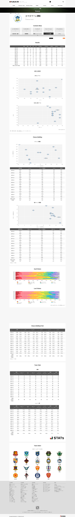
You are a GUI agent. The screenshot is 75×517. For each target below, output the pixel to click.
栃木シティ (22, 489)
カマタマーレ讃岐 (34, 496)
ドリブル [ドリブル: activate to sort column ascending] (32, 330)
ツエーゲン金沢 (34, 489)
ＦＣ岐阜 (33, 490)
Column (44, 5)
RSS (64, 38)
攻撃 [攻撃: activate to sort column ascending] (17, 330)
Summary (44, 482)
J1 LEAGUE (11, 482)
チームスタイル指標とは (57, 489)
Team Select (60, 5)
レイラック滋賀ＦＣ (35, 491)
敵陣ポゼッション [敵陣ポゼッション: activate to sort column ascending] (50, 373)
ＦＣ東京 (10, 488)
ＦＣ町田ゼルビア (11, 490)
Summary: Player (29, 5)
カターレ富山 (22, 495)
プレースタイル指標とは (57, 488)
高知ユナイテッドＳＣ (35, 498)
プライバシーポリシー (37, 510)
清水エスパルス (11, 493)
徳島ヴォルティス (23, 498)
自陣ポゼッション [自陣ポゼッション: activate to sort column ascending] (56, 373)
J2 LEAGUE (22, 482)
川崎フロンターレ (11, 491)
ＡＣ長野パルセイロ (35, 488)
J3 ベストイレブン (45, 491)
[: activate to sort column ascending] (20, 330)
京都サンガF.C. (11, 495)
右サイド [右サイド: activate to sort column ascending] (33, 373)
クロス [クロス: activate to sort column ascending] (41, 330)
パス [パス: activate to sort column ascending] (25, 330)
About (52, 5)
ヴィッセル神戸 (11, 498)
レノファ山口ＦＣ (34, 495)
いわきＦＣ (22, 488)
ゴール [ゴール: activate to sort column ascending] (58, 330)
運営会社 (41, 510)
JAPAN (37, 5)
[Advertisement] (37, 314)
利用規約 (29, 510)
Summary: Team (21, 5)
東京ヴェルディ (11, 489)
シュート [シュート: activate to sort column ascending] (49, 330)
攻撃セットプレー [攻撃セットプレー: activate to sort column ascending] (16, 373)
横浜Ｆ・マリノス (11, 492)
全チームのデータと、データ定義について (57, 305)
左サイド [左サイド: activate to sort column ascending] (22, 373)
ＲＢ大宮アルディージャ (24, 490)
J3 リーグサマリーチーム (46, 489)
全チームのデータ (61, 129)
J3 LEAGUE (33, 482)
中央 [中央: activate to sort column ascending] (28, 373)
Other (55, 482)
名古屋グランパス (11, 494)
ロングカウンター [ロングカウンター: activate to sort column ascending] (45, 373)
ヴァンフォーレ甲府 (23, 493)
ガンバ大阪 (10, 496)
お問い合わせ (45, 510)
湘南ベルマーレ (23, 492)
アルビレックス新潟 (23, 494)
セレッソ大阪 (11, 497)
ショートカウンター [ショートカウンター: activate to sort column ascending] (39, 373)
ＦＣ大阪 (33, 492)
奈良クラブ (33, 493)
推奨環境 (32, 510)
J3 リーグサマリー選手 (46, 490)
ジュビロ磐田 (22, 496)
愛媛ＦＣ (33, 497)
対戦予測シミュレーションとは (58, 490)
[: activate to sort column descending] (12, 330)
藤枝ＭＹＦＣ (22, 497)
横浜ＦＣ (22, 491)
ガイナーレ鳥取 (34, 494)
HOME (14, 5)
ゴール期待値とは (56, 491)
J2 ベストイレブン (45, 488)
